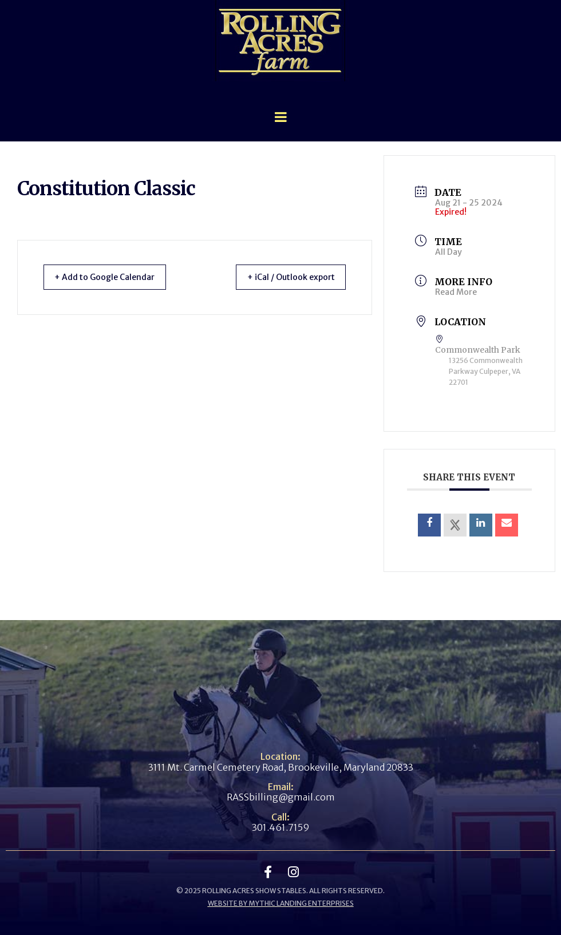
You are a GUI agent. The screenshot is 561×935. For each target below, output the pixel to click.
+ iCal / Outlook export (282, 276)
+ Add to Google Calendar (112, 276)
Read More (456, 292)
